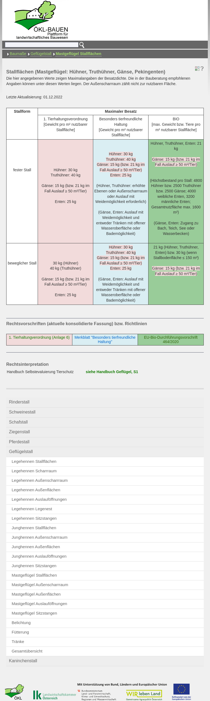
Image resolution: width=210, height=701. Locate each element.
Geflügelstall (41, 53)
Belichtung (21, 622)
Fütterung (20, 632)
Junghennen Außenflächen (36, 546)
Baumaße (18, 53)
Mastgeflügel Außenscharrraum (40, 584)
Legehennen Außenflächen (36, 489)
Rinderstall (19, 402)
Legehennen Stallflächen (34, 461)
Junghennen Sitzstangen (34, 565)
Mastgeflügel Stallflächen (78, 53)
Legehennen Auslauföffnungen (39, 499)
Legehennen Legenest (32, 508)
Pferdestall (19, 442)
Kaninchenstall (23, 660)
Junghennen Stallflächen (34, 527)
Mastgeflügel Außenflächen (36, 594)
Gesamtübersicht (27, 651)
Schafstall (18, 422)
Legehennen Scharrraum (34, 471)
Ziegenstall (19, 431)
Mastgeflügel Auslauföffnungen (39, 603)
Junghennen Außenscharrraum (39, 537)
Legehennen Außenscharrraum (40, 480)
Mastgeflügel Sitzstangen (34, 613)
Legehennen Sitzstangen (34, 518)
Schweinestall (22, 412)
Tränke (18, 641)
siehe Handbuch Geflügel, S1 (112, 372)
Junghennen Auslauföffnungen (39, 556)
